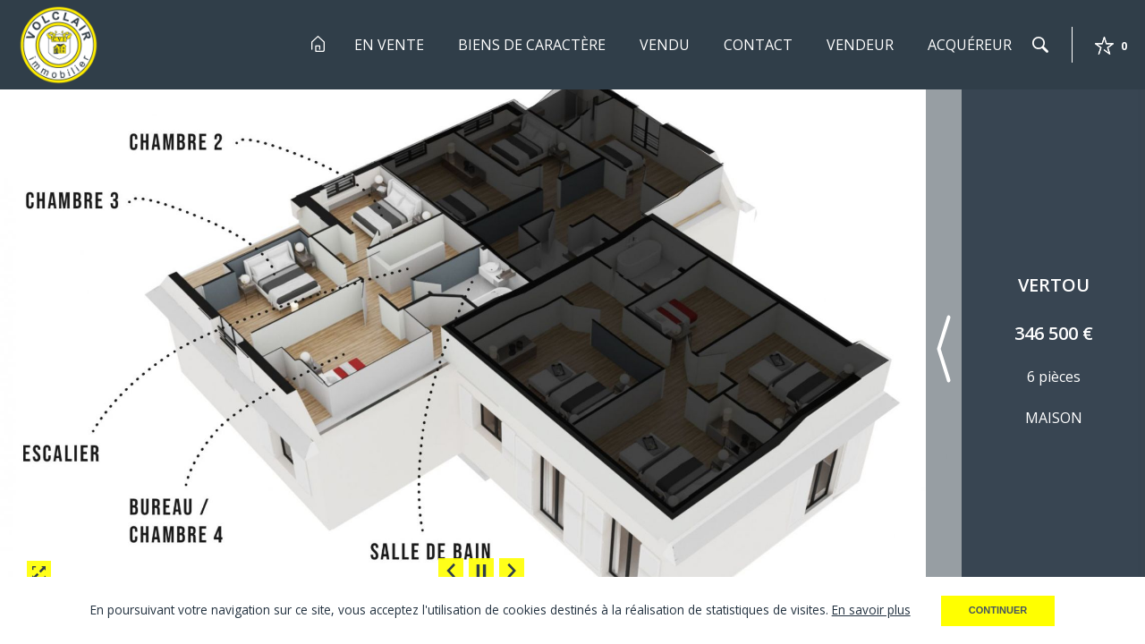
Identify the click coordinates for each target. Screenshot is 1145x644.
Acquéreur (970, 45)
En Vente (389, 45)
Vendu (665, 45)
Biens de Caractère (532, 45)
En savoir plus (871, 609)
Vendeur (860, 45)
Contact (758, 45)
